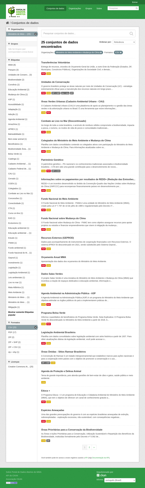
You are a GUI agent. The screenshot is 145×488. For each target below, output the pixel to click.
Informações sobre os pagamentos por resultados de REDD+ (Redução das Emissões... (88, 179)
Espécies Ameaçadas (52, 410)
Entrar (135, 2)
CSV (48, 74)
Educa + (45, 391)
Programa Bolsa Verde (53, 313)
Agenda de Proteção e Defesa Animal (61, 371)
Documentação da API (100, 458)
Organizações (75, 8)
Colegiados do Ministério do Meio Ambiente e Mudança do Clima (76, 140)
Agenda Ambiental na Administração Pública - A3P (68, 293)
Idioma (100, 479)
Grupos (89, 8)
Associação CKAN (14, 479)
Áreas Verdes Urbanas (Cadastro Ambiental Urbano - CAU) (72, 101)
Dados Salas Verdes (52, 274)
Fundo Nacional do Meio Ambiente (59, 199)
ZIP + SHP (56, 93)
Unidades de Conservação (55, 82)
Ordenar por (105, 42)
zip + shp (65, 93)
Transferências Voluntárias (55, 62)
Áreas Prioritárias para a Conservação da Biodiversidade (71, 430)
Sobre (99, 8)
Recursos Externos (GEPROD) (57, 238)
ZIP (72, 93)
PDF (43, 74)
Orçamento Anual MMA (53, 257)
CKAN (101, 475)
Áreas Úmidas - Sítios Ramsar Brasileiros (63, 352)
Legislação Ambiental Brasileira (58, 332)
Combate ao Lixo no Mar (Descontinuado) (63, 121)
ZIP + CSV (56, 171)
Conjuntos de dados (55, 8)
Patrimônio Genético (52, 160)
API (86, 458)
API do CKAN (12, 475)
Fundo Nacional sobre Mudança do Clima (63, 218)
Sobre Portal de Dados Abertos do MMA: (24, 472)
